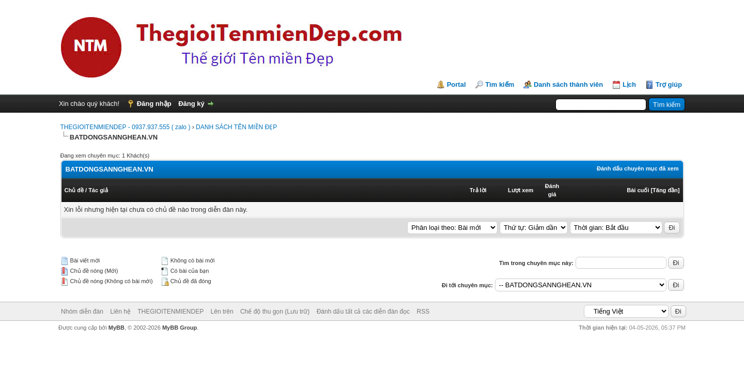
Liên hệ (120, 311)
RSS (422, 311)
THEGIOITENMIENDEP (170, 311)
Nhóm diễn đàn (82, 311)
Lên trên (222, 311)
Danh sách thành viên (568, 84)
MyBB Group (179, 327)
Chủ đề (74, 190)
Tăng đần (665, 190)
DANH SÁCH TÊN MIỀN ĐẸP (236, 127)
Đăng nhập (154, 103)
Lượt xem (520, 190)
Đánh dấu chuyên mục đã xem (637, 168)
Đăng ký (191, 103)
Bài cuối (638, 190)
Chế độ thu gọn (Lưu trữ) (274, 311)
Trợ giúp (669, 84)
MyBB (117, 327)
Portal (456, 84)
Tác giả (98, 190)
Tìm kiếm (499, 84)
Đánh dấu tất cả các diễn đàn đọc (363, 311)
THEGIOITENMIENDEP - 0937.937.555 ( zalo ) (125, 127)
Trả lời (478, 190)
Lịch (629, 84)
